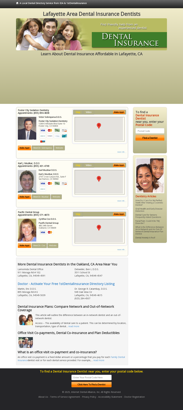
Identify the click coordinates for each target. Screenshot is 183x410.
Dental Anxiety (141, 237)
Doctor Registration (134, 396)
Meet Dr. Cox (39, 245)
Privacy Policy (89, 396)
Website (59, 147)
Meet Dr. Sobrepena (42, 147)
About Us (43, 396)
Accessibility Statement (110, 396)
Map (78, 112)
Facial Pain (140, 221)
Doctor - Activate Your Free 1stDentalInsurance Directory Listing (66, 284)
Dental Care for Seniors (146, 214)
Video (89, 112)
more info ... (121, 152)
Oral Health (140, 208)
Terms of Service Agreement (65, 396)
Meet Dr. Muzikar (41, 196)
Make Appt (24, 147)
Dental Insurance (151, 231)
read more (73, 326)
